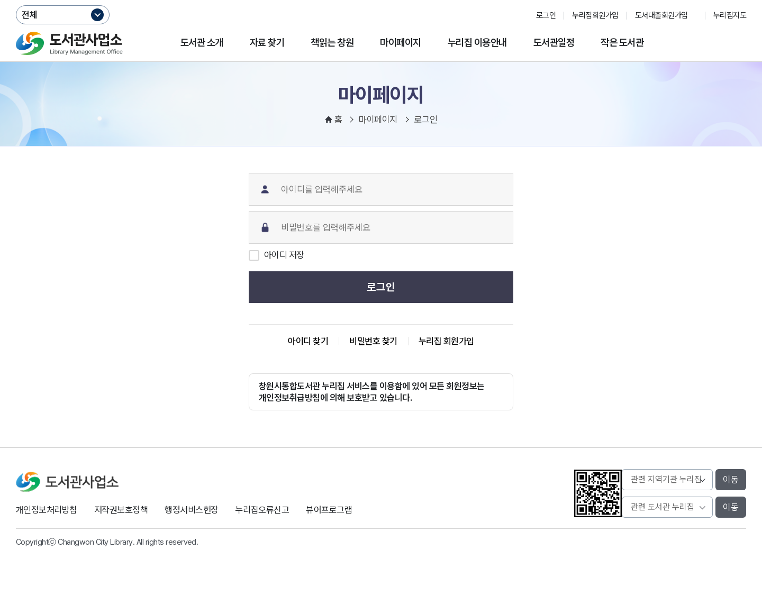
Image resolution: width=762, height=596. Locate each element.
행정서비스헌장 (191, 510)
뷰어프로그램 (329, 510)
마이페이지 (400, 42)
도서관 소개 (201, 42)
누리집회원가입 (595, 15)
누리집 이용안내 (477, 42)
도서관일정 (553, 42)
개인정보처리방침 (46, 510)
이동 (731, 479)
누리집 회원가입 (446, 341)
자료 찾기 (267, 42)
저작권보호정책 (121, 510)
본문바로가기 (381, 0)
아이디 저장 (284, 255)
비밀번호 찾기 (373, 341)
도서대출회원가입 (661, 15)
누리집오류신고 (262, 510)
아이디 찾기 (308, 341)
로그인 (546, 15)
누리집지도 (729, 15)
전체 (30, 15)
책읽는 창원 (332, 42)
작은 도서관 (622, 42)
